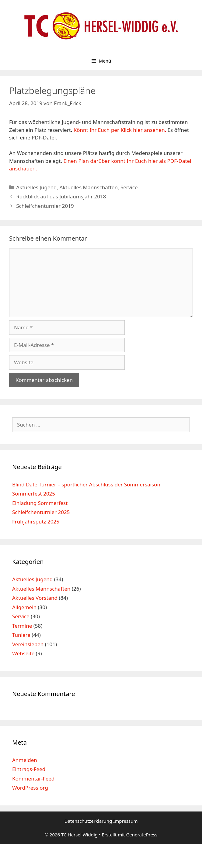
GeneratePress (141, 835)
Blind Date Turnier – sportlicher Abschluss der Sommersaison (86, 484)
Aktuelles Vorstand (34, 597)
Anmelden (24, 760)
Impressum (125, 821)
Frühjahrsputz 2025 (35, 521)
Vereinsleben (28, 644)
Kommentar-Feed (33, 778)
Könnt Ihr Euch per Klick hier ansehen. (120, 129)
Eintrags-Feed (28, 769)
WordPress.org (30, 787)
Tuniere (21, 634)
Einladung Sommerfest (40, 502)
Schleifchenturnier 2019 (45, 205)
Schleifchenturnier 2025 (41, 512)
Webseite (23, 653)
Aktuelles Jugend (36, 187)
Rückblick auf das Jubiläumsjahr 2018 (61, 196)
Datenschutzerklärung (88, 821)
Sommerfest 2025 (33, 493)
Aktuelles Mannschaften (88, 187)
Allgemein (24, 607)
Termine (22, 625)
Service (129, 187)
